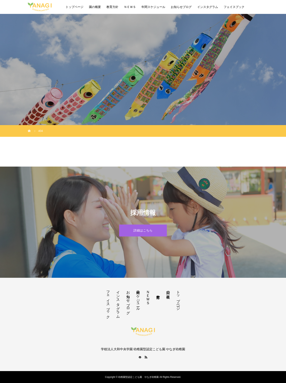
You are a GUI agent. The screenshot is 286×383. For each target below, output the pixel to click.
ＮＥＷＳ (130, 7)
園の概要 (95, 7)
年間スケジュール (153, 7)
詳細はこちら (143, 230)
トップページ (74, 7)
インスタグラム (207, 7)
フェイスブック (234, 7)
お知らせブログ (181, 7)
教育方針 (112, 7)
